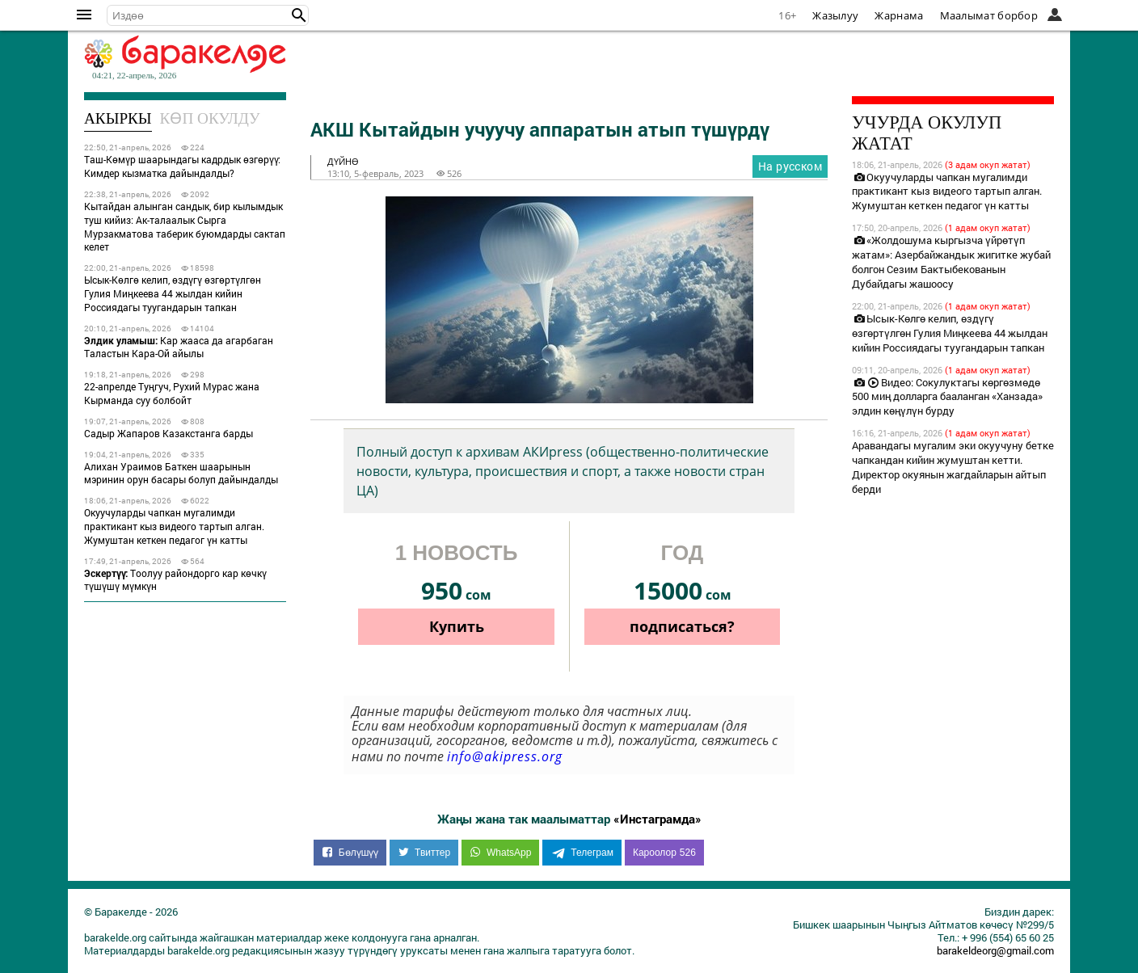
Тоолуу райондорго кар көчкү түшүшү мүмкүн (175, 580)
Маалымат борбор (989, 15)
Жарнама (899, 15)
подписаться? (682, 626)
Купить (456, 626)
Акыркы (118, 118)
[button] (299, 15)
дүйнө (343, 161)
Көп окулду (210, 118)
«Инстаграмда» (657, 819)
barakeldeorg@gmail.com (995, 950)
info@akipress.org (505, 756)
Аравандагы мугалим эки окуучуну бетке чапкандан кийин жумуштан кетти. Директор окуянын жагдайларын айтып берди (953, 467)
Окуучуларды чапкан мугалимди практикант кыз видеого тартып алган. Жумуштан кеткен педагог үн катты (174, 526)
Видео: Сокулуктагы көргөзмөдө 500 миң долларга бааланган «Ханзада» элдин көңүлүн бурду (947, 397)
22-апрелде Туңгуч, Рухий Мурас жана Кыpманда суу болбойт (171, 393)
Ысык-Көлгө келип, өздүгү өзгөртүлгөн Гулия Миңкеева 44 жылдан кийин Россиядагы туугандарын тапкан (172, 293)
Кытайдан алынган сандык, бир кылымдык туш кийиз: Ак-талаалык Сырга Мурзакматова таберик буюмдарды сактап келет (184, 226)
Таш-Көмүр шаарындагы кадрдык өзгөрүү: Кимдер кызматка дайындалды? (182, 166)
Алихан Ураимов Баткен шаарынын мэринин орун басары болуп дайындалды (181, 473)
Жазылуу (835, 15)
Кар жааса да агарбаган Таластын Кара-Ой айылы (178, 347)
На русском (790, 166)
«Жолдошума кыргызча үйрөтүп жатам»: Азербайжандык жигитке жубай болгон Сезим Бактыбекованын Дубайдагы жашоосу (951, 262)
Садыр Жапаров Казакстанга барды (168, 433)
